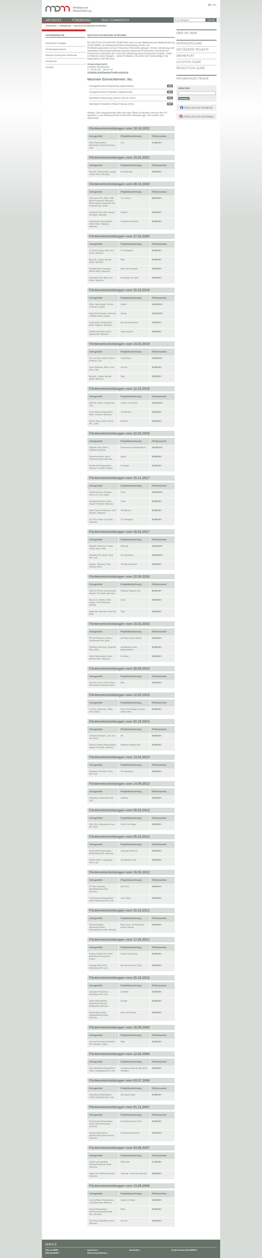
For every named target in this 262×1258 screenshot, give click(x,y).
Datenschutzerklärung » (97, 1253)
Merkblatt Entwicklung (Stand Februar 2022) (112, 98)
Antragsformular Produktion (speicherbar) (110, 92)
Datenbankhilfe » (52, 1253)
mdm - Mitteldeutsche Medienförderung (108, 8)
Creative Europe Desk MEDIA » (184, 1250)
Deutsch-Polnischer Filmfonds (90, 26)
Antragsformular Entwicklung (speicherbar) (111, 86)
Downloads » (134, 1250)
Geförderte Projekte (55, 43)
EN (214, 5)
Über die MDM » (52, 1250)
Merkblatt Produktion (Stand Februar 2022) (111, 104)
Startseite (51, 26)
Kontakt (49, 67)
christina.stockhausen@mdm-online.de (107, 72)
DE (209, 5)
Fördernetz (51, 61)
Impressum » (93, 1250)
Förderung (65, 26)
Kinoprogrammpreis (55, 49)
